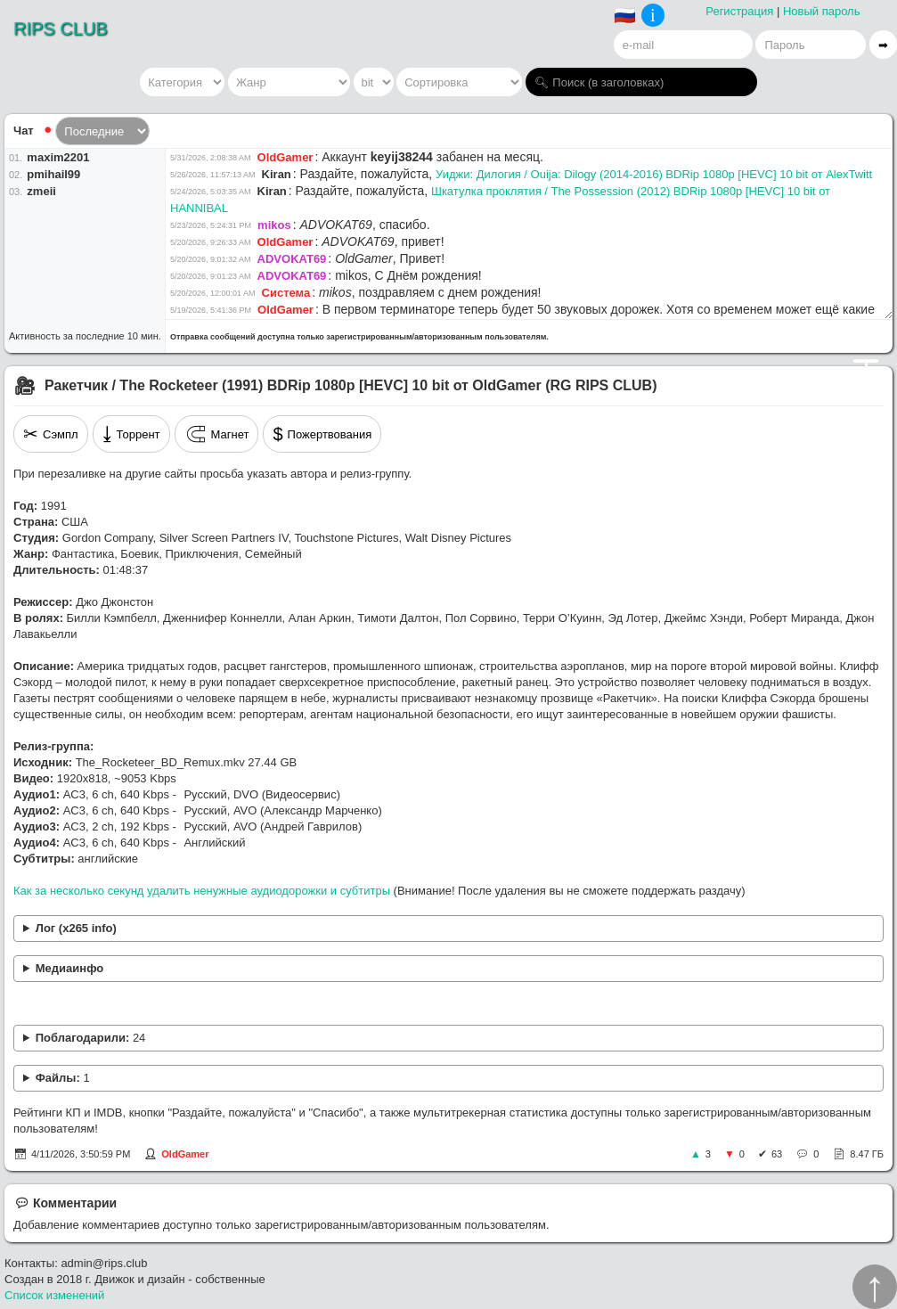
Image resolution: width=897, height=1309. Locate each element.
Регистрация (739, 11)
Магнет (216, 434)
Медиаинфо (70, 968)
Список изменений (54, 1295)
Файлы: (63, 1077)
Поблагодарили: (91, 1037)
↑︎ (874, 1286)
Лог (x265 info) (76, 928)
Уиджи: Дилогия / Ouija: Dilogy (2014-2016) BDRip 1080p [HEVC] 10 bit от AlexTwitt (654, 174)
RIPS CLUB (60, 28)
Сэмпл (50, 434)
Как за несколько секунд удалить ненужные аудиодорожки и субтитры (201, 890)
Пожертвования (322, 434)
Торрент (131, 434)
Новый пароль (821, 11)
